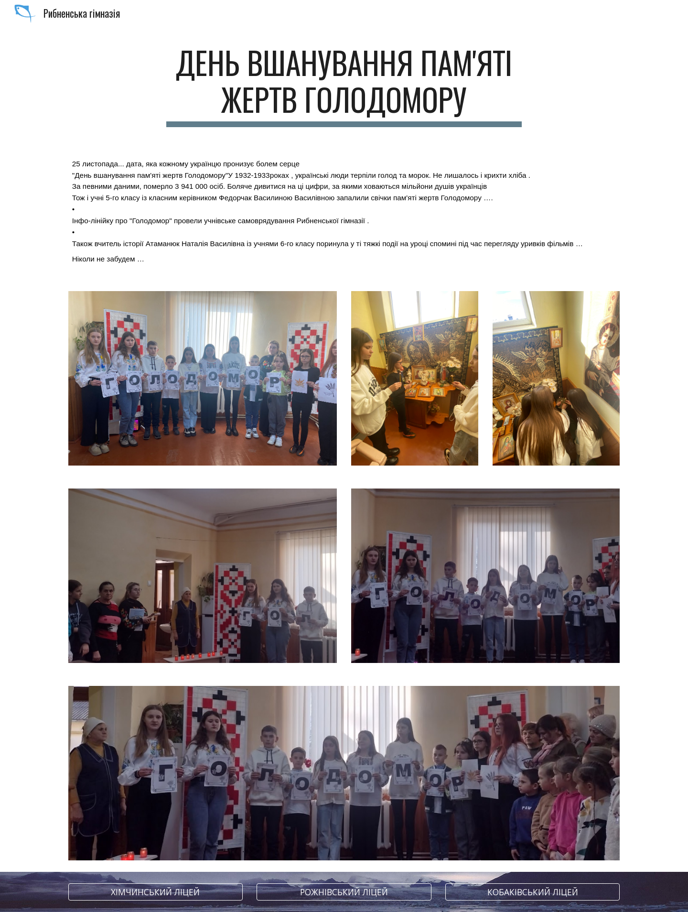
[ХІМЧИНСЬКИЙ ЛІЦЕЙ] (155, 892)
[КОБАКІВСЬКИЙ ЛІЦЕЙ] (532, 892)
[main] (344, 85)
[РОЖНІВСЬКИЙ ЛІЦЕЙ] (343, 892)
